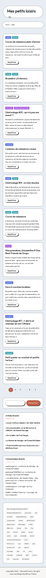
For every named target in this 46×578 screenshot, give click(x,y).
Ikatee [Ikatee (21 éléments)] (23, 532)
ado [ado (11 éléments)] (36, 513)
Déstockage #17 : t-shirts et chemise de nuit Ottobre (19, 322)
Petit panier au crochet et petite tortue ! (22, 359)
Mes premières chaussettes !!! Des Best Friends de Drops (22, 252)
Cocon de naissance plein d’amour (22, 41)
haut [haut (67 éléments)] (8, 532)
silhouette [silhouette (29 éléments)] (10, 555)
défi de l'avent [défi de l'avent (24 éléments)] (31, 520)
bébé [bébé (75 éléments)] (31, 517)
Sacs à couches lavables (17, 287)
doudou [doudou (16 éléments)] (21, 520)
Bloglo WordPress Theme (26, 574)
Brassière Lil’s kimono (16, 78)
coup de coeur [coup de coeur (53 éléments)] (11, 520)
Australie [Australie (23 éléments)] (9, 517)
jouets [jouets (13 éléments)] (8, 536)
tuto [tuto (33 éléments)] (8, 559)
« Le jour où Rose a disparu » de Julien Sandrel (23, 423)
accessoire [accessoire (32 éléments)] (28, 513)
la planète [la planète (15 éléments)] (23, 536)
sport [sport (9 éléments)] (27, 555)
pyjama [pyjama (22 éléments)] (26, 547)
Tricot (15, 38)
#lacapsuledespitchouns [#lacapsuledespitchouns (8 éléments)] (14, 513)
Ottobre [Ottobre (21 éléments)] (27, 543)
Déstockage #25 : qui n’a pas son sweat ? (22, 114)
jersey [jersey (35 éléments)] (31, 532)
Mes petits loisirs (21, 11)
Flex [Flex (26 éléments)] (32, 528)
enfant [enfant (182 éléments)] (31, 524)
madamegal (10, 466)
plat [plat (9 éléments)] (34, 543)
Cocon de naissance (15, 216)
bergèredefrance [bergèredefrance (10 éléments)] (21, 517)
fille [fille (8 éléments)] (26, 528)
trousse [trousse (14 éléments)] (34, 555)
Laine (8, 38)
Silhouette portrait (21, 108)
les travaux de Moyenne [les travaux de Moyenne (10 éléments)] (14, 540)
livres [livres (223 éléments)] (26, 540)
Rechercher (33, 403)
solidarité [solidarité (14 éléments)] (19, 555)
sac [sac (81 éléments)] (24, 551)
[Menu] (10, 17)
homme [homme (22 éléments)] (15, 532)
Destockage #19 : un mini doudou (22, 182)
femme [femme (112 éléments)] (19, 528)
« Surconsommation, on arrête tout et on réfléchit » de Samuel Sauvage (21, 429)
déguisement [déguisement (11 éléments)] (11, 524)
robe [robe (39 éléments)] (18, 551)
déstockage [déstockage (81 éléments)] (21, 524)
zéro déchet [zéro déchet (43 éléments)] (25, 559)
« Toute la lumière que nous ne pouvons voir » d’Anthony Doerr (22, 446)
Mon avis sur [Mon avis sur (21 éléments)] (10, 543)
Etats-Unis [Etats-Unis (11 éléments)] (10, 528)
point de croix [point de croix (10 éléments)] (11, 547)
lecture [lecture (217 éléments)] (32, 536)
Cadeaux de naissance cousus (20, 148)
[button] (35, 390)
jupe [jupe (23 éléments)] (15, 536)
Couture (9, 108)
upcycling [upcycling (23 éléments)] (15, 559)
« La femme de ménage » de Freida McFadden (23, 440)
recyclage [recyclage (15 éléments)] (10, 551)
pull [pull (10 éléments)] (19, 547)
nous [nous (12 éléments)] (19, 543)
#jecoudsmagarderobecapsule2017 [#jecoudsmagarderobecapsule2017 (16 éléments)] (17, 509)
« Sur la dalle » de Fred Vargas (17, 435)
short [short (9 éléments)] (30, 551)
